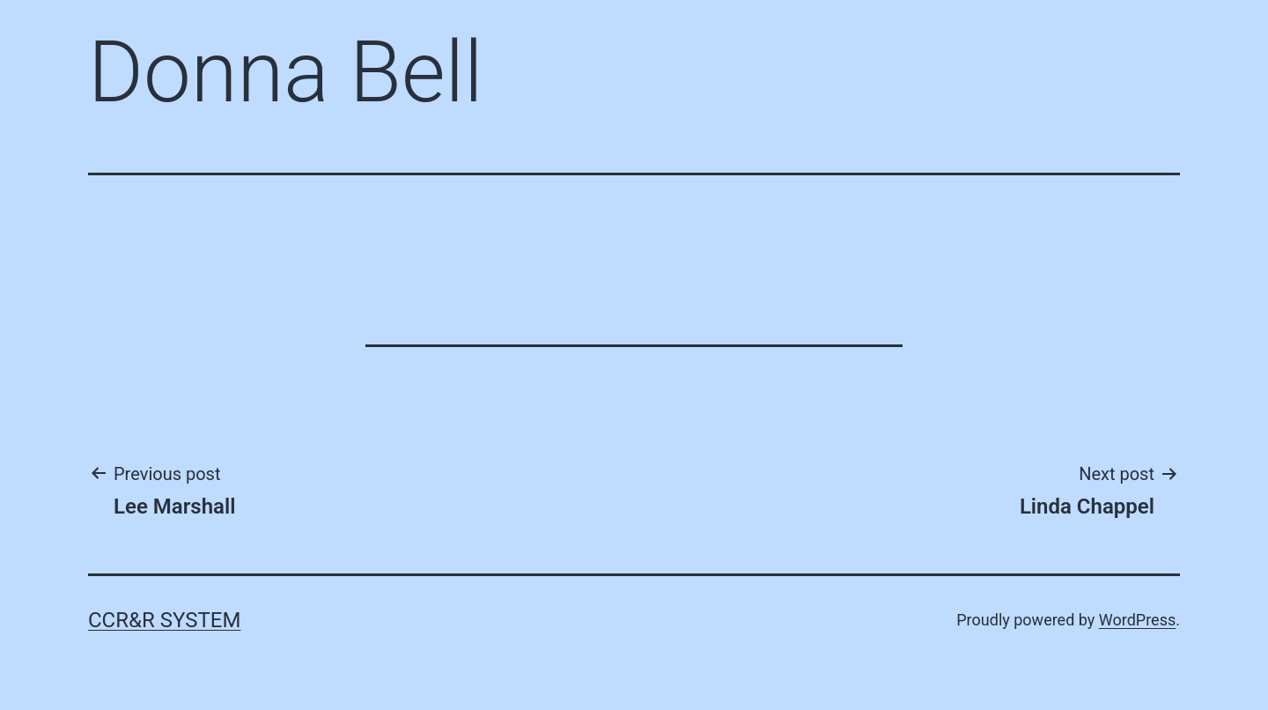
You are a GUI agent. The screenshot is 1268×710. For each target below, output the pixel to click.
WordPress (1137, 619)
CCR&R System (164, 620)
